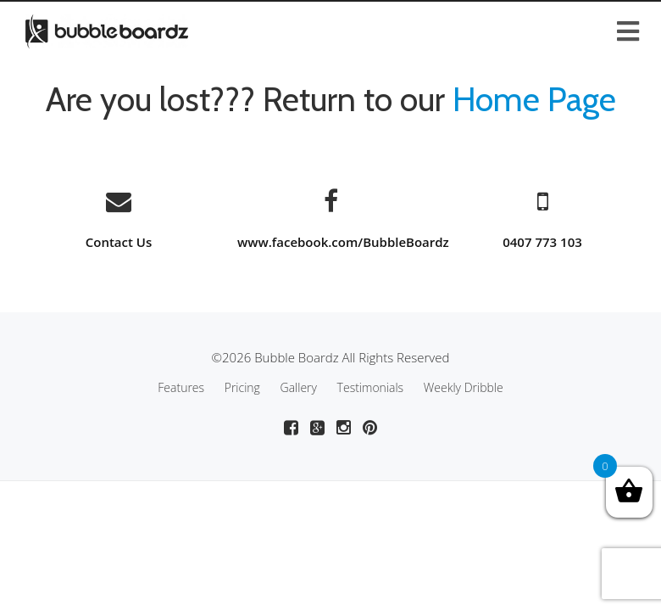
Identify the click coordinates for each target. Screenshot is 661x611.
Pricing (242, 387)
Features (181, 387)
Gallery (299, 387)
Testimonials (370, 387)
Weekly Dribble (463, 387)
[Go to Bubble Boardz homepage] (106, 29)
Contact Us (119, 241)
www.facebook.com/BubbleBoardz (343, 241)
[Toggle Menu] (330, 14)
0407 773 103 (542, 241)
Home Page (534, 99)
